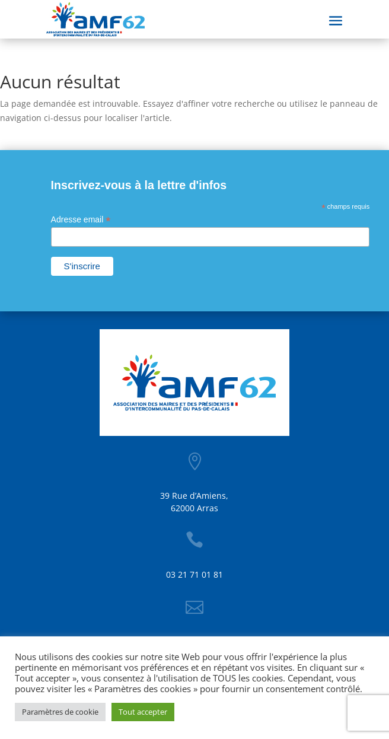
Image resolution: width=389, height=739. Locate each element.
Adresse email (81, 219)
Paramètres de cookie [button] (60, 711)
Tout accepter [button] (143, 711)
